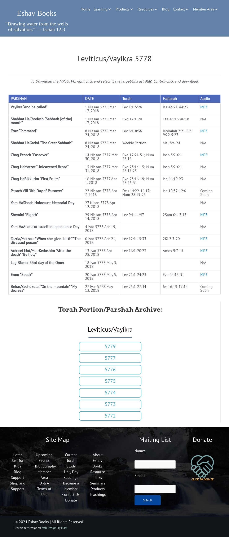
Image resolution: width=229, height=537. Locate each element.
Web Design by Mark (54, 528)
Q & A (44, 483)
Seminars (97, 483)
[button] (109, 9)
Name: (140, 450)
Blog (17, 471)
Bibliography (45, 466)
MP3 (203, 107)
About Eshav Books (98, 460)
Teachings (98, 494)
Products (98, 488)
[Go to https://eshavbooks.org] (36, 11)
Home (17, 454)
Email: (140, 475)
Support (17, 477)
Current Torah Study (71, 460)
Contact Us (71, 494)
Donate (71, 500)
